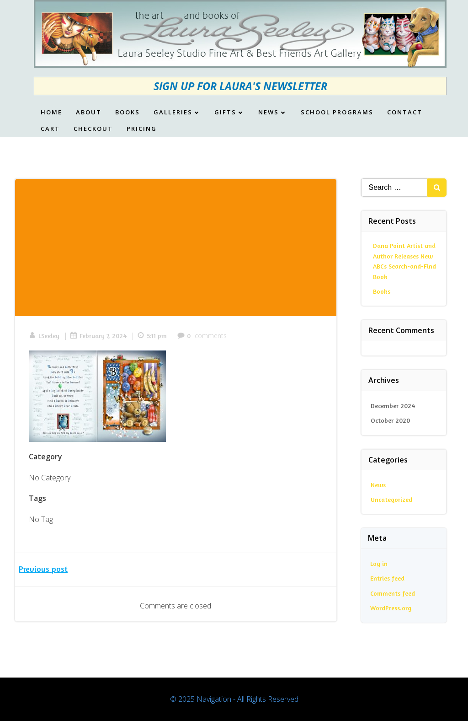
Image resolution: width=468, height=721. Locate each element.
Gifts (229, 112)
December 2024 (393, 405)
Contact (404, 112)
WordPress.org (390, 608)
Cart (50, 129)
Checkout (93, 129)
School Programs (337, 112)
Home (51, 112)
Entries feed (387, 578)
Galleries (177, 112)
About (88, 112)
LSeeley (44, 335)
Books (127, 112)
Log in (379, 563)
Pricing (142, 129)
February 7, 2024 (98, 335)
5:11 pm (152, 335)
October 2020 (390, 420)
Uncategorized (391, 499)
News (272, 112)
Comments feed (392, 593)
